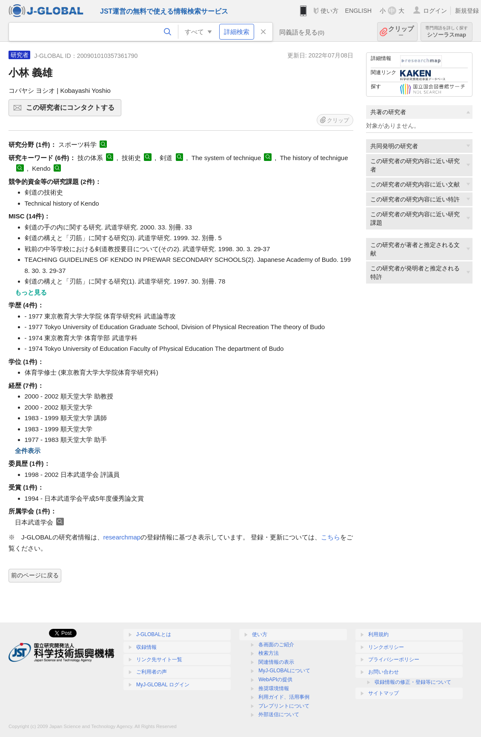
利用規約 (378, 634)
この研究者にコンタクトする (72, 110)
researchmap (122, 537)
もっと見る (31, 292)
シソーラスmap (446, 32)
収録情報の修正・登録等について (413, 682)
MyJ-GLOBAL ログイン (162, 685)
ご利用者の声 (151, 672)
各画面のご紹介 (276, 645)
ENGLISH (358, 10)
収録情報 (146, 647)
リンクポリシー (386, 647)
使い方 (329, 10)
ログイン (435, 10)
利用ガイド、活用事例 (283, 697)
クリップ (401, 31)
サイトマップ (383, 693)
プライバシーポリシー (393, 659)
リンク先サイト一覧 (159, 659)
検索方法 (268, 653)
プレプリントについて (283, 706)
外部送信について (278, 714)
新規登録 (467, 10)
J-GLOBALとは (153, 634)
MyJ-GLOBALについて (284, 671)
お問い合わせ (383, 672)
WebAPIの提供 (275, 680)
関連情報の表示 (276, 662)
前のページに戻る (35, 575)
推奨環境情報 (273, 688)
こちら (330, 537)
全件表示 (27, 450)
